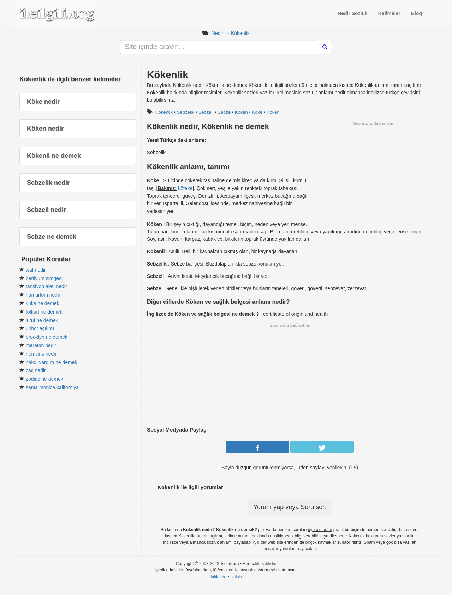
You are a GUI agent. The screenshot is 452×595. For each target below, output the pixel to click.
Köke (257, 112)
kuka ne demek (42, 303)
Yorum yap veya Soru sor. (290, 507)
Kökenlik (240, 33)
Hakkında (217, 577)
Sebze (224, 112)
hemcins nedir (41, 354)
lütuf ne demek (42, 320)
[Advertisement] (373, 175)
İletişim (236, 577)
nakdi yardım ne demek (51, 362)
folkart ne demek (44, 312)
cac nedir (36, 370)
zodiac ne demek (44, 379)
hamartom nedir (43, 295)
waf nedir (36, 270)
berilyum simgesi (44, 278)
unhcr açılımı (40, 328)
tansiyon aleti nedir (46, 286)
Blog (416, 13)
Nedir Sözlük (353, 13)
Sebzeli (206, 112)
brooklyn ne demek (46, 337)
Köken (241, 112)
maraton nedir (41, 345)
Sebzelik (185, 112)
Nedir (217, 33)
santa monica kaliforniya (52, 387)
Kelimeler (389, 13)
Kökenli (274, 112)
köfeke (185, 188)
